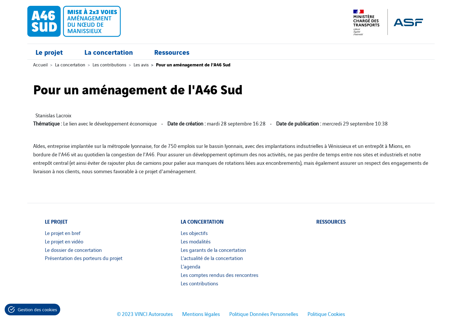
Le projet (49, 52)
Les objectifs (194, 232)
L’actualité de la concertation (212, 257)
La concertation (108, 52)
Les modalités (196, 241)
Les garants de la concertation (213, 249)
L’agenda (190, 266)
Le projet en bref (63, 232)
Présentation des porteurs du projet (83, 257)
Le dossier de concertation (73, 249)
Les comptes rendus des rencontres (219, 274)
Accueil (40, 64)
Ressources (171, 52)
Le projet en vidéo (64, 241)
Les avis (141, 64)
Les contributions (109, 64)
